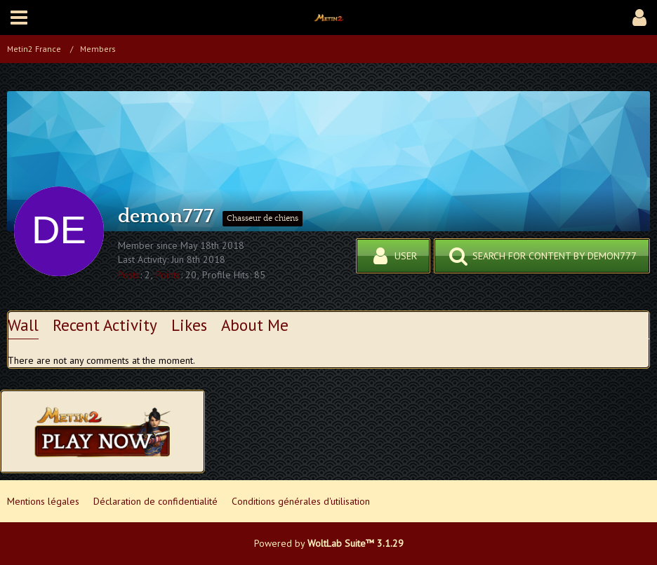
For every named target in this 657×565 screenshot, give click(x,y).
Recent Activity (105, 325)
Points (168, 274)
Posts (129, 274)
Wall (23, 325)
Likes (189, 325)
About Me (254, 325)
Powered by (329, 543)
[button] (19, 17)
